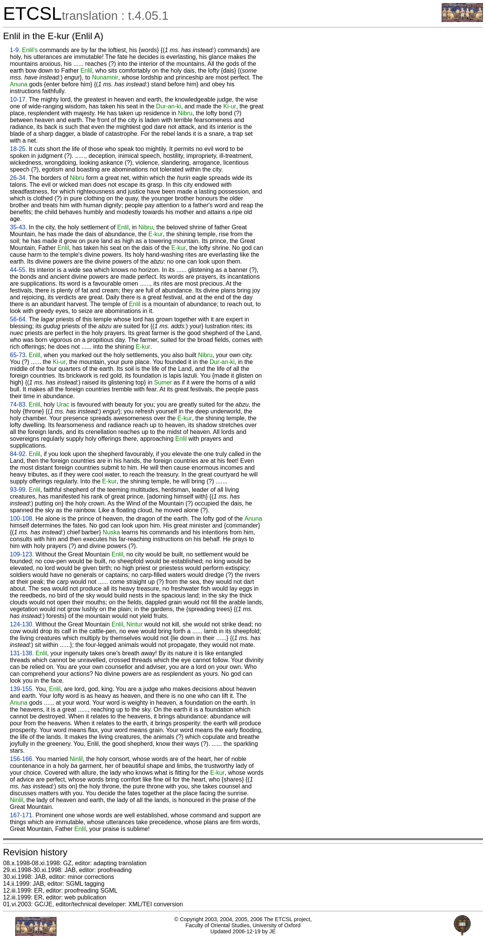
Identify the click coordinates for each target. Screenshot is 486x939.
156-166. (22, 759)
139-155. (22, 689)
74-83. (18, 404)
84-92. (18, 454)
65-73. (18, 355)
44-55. (18, 270)
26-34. (18, 178)
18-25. (18, 149)
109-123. (22, 554)
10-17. (18, 99)
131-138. (22, 653)
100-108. (22, 518)
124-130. (22, 624)
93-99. (18, 489)
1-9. (15, 50)
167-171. (22, 815)
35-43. (18, 227)
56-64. (18, 319)
